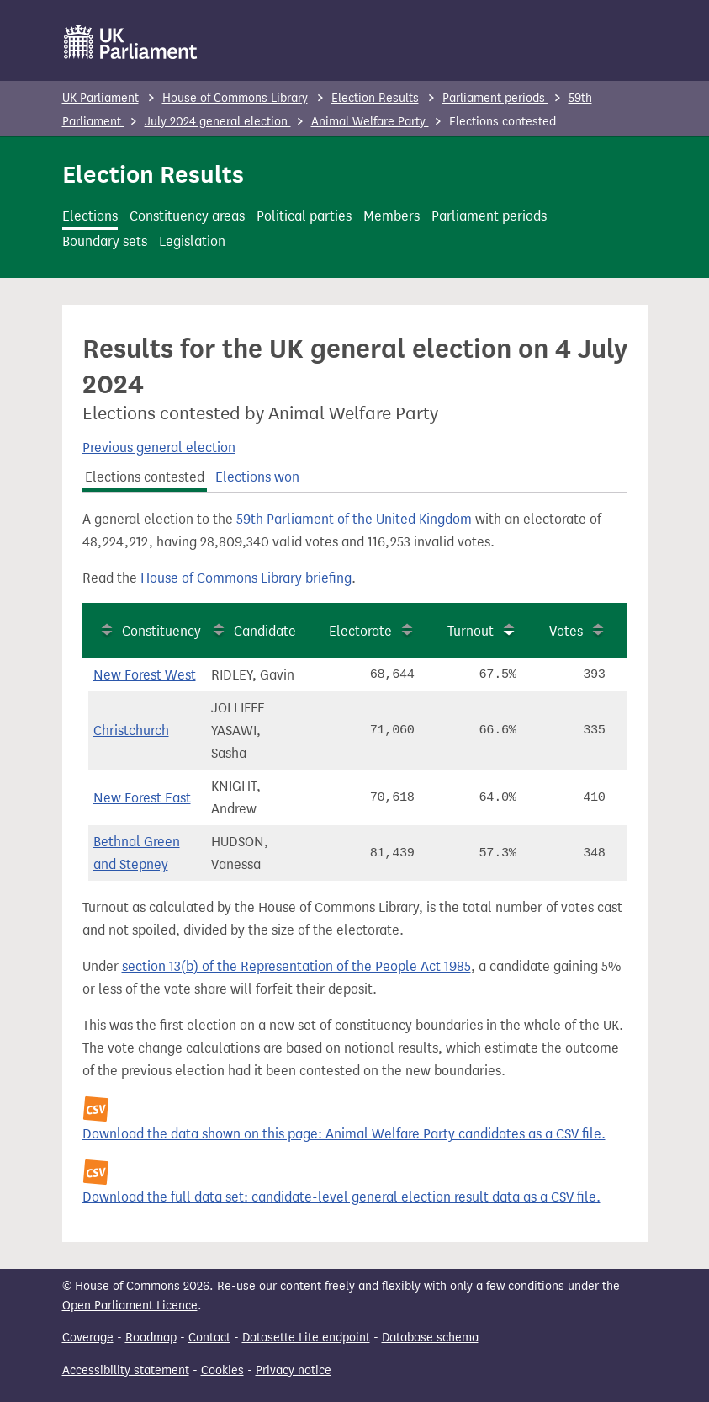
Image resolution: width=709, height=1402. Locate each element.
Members (391, 216)
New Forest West (144, 675)
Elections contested (144, 477)
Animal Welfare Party (370, 122)
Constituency (161, 631)
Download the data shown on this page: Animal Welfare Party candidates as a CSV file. (344, 1134)
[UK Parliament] (130, 42)
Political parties (304, 216)
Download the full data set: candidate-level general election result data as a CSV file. (341, 1197)
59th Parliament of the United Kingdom (354, 519)
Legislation (192, 241)
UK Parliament (100, 98)
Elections (90, 216)
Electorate (360, 631)
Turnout (470, 631)
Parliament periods (495, 98)
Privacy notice (293, 1370)
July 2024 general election (218, 122)
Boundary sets (104, 241)
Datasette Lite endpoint (306, 1337)
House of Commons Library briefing (246, 578)
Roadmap (151, 1337)
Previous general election (158, 448)
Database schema (430, 1337)
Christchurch (131, 730)
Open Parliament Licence (130, 1305)
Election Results (375, 98)
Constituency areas (187, 216)
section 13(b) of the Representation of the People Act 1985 (296, 966)
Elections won (257, 477)
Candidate (265, 631)
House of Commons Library (235, 98)
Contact (209, 1337)
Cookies (222, 1370)
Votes (566, 631)
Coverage (88, 1337)
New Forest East (142, 798)
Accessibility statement (125, 1370)
